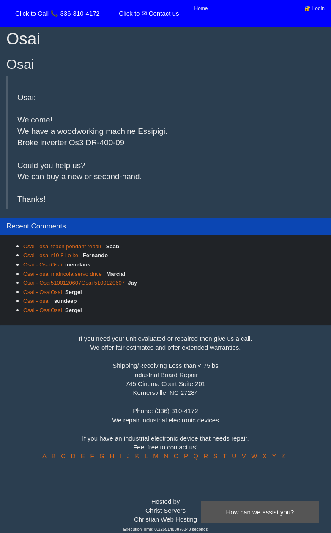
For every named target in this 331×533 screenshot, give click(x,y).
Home (201, 8)
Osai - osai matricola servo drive (63, 274)
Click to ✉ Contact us (149, 13)
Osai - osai (37, 301)
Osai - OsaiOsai (42, 264)
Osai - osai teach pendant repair (63, 246)
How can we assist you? (260, 512)
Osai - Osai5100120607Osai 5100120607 (74, 283)
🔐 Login (314, 8)
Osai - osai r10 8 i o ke (51, 255)
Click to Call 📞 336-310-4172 (57, 13)
